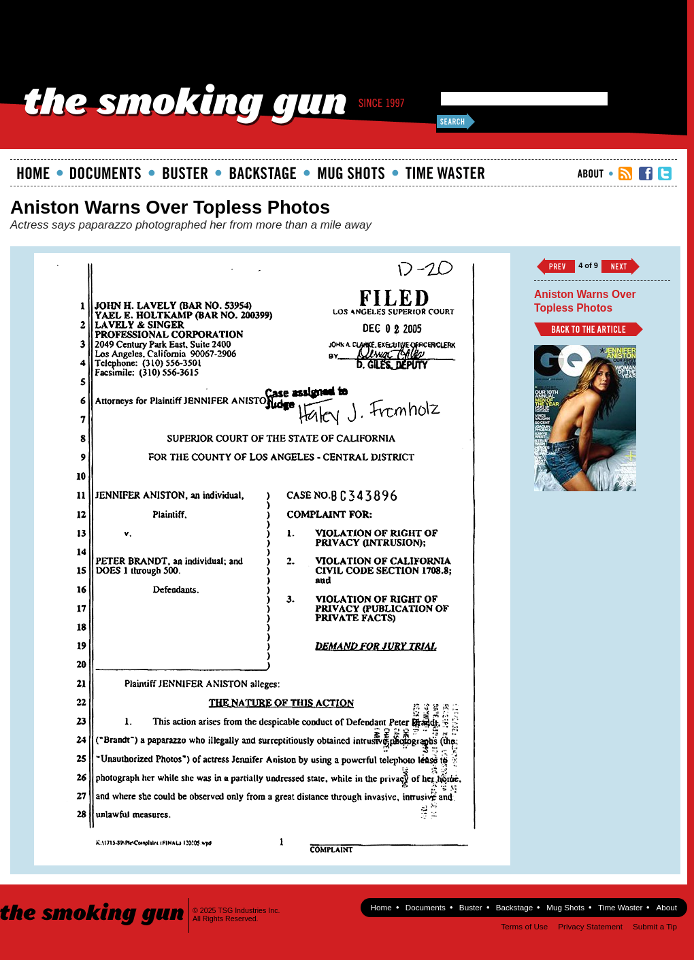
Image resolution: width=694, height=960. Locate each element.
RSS (625, 173)
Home (33, 173)
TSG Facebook (645, 173)
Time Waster (445, 173)
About (591, 173)
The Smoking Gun (93, 902)
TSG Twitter (665, 173)
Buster (185, 173)
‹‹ (556, 266)
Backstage (263, 173)
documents (106, 173)
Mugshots (351, 173)
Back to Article (588, 329)
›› (620, 266)
